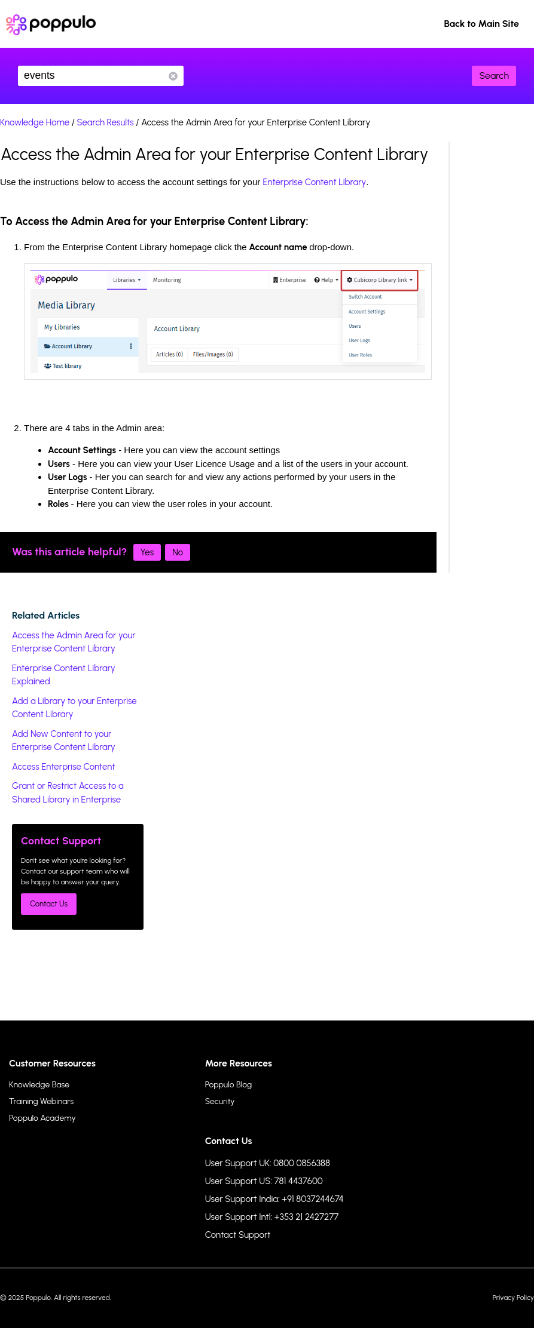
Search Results (105, 122)
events (101, 76)
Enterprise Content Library (314, 182)
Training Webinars (41, 1101)
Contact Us (49, 903)
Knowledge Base (39, 1085)
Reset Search (173, 76)
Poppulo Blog (228, 1085)
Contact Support (238, 1234)
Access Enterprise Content (63, 766)
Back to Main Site (481, 23)
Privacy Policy (513, 1297)
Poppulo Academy (42, 1118)
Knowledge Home (34, 122)
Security (220, 1101)
